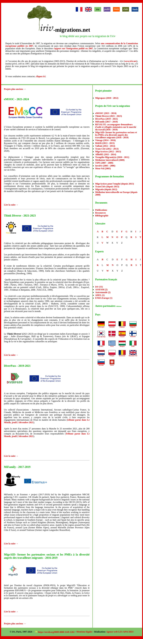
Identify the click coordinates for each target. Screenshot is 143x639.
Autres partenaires (108, 306)
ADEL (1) (99, 295)
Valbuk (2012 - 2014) (105, 146)
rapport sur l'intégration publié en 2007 (73, 48)
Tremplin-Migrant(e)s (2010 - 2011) (112, 157)
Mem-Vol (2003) (103, 168)
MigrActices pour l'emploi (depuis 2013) (114, 184)
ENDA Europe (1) (103, 298)
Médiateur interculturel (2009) (110, 160)
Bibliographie (101, 215)
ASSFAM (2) (101, 289)
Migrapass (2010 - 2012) (106, 98)
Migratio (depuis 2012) (106, 189)
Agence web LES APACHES (120, 632)
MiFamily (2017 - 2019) (106, 121)
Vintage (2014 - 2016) (105, 140)
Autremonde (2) (103, 292)
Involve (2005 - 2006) (105, 165)
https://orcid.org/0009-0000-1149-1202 (55, 632)
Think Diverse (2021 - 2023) (108, 116)
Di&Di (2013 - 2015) (105, 143)
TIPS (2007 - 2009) (104, 163)
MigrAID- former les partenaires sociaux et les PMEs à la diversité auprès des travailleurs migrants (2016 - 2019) (116, 135)
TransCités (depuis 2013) (107, 186)
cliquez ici (40, 76)
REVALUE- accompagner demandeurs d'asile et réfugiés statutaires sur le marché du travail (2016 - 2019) (115, 127)
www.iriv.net (130, 61)
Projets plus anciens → (15, 89)
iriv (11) (99, 287)
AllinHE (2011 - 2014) (105, 154)
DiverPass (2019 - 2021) (106, 119)
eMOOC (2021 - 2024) (105, 113)
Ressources (100, 213)
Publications (101, 210)
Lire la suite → (11, 205)
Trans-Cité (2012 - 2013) (106, 149)
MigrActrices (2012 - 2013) (108, 151)
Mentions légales (84, 632)
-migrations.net (71, 30)
